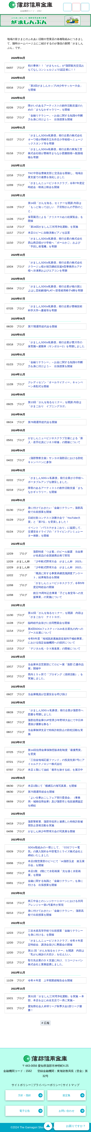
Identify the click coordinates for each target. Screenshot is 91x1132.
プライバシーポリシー (47, 1085)
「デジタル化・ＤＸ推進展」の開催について (54, 648)
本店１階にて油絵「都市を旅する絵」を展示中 (55, 769)
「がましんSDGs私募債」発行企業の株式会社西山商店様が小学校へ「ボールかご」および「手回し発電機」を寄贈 (55, 242)
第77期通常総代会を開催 (42, 326)
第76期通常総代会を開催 (42, 422)
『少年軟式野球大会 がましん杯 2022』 (58, 567)
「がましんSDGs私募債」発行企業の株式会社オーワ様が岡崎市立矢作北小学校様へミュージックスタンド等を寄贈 (55, 139)
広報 (46, 1022)
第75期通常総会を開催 (41, 791)
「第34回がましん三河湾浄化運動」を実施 (53, 226)
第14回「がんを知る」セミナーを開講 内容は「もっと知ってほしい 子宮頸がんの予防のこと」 (55, 206)
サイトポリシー (21, 1085)
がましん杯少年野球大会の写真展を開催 (51, 831)
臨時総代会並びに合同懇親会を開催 (49, 622)
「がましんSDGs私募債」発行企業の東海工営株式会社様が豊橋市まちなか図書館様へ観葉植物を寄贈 (55, 153)
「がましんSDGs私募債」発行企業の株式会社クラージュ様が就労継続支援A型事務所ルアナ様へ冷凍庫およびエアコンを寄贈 (55, 266)
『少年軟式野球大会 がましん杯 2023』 (58, 561)
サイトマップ (71, 1085)
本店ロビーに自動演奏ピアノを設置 (49, 232)
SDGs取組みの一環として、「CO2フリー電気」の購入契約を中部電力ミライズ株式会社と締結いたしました (55, 851)
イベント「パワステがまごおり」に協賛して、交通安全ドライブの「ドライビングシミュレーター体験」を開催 (55, 531)
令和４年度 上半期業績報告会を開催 (50, 980)
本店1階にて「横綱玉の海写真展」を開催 (52, 785)
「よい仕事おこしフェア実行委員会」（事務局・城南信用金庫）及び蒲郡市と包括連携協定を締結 (55, 801)
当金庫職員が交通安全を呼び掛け (47, 694)
